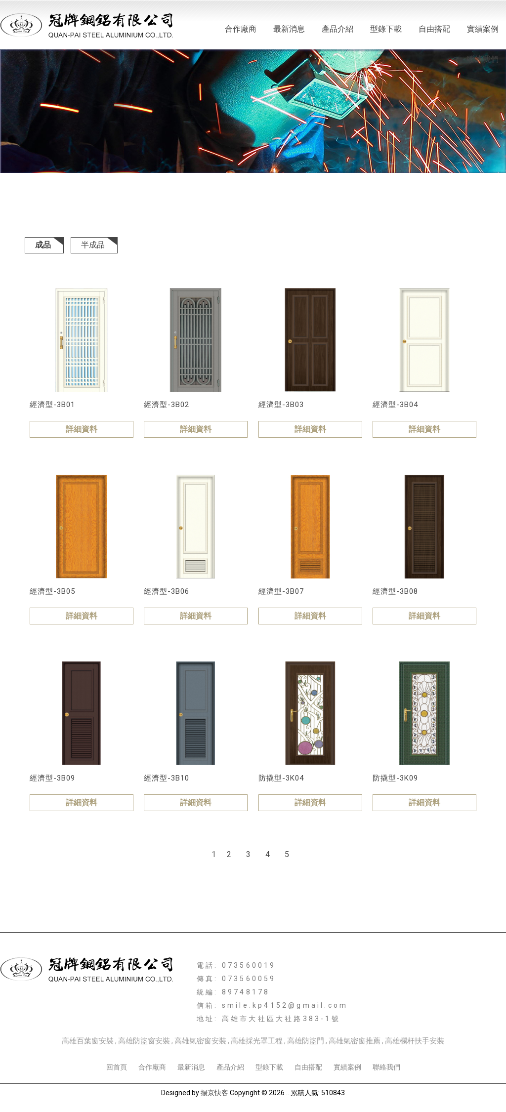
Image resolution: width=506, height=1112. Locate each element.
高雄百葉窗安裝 (88, 1040)
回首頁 (116, 1067)
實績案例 (483, 29)
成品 (43, 244)
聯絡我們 (483, 59)
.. (287, 1093)
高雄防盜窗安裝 (144, 1040)
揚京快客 (214, 1093)
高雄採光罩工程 (257, 1040)
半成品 (93, 244)
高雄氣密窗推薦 (354, 1040)
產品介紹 (337, 29)
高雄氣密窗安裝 (200, 1040)
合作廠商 (240, 29)
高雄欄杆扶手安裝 (414, 1040)
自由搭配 (434, 29)
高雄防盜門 (305, 1040)
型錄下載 (386, 29)
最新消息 (289, 29)
